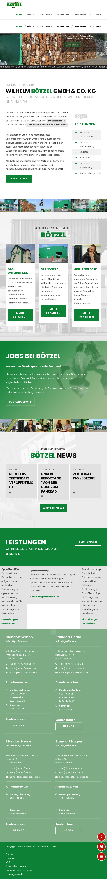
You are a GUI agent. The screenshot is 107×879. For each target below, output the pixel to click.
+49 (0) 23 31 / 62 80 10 (70, 768)
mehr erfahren (20, 295)
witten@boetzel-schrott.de (23, 672)
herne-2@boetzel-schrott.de (24, 776)
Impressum (11, 858)
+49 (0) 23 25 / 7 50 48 (71, 664)
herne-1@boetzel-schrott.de (74, 672)
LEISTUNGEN (19, 178)
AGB (8, 862)
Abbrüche (85, 157)
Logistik (84, 152)
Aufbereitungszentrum (92, 173)
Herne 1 (68, 726)
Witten (19, 725)
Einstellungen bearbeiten (44, 596)
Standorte (64, 2)
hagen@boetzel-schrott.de (73, 776)
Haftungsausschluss (16, 874)
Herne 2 (19, 830)
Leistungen (88, 541)
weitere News (53, 508)
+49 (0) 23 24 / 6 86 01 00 (22, 664)
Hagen (69, 830)
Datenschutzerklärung (17, 866)
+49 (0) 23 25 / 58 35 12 (21, 768)
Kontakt (96, 2)
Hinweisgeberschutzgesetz (20, 870)
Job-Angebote (81, 2)
